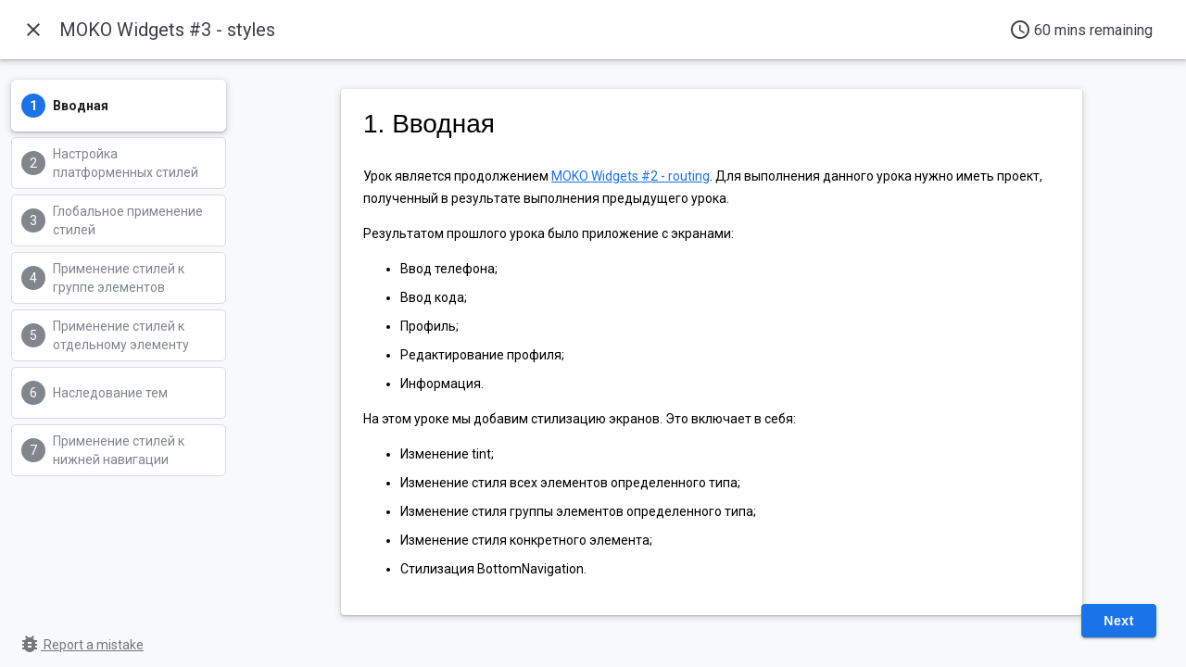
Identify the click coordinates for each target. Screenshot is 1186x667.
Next (1119, 620)
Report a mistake (81, 644)
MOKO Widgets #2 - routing (630, 176)
